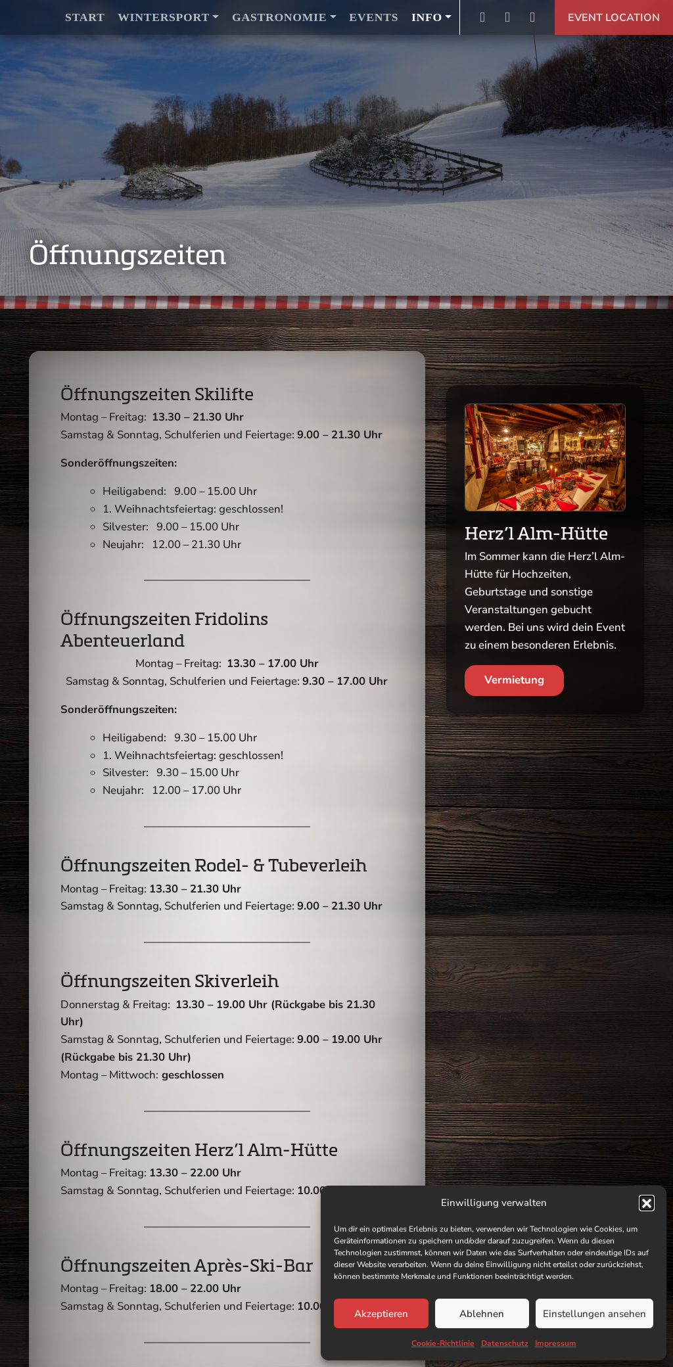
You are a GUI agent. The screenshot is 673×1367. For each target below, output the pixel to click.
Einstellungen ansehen (594, 1313)
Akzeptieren (381, 1313)
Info (426, 17)
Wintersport (164, 17)
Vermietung (514, 679)
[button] (646, 1202)
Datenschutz (504, 1343)
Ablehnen (481, 1313)
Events (373, 17)
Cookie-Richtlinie (443, 1343)
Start (85, 17)
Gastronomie (279, 17)
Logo (34, 17)
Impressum (555, 1343)
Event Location (614, 18)
